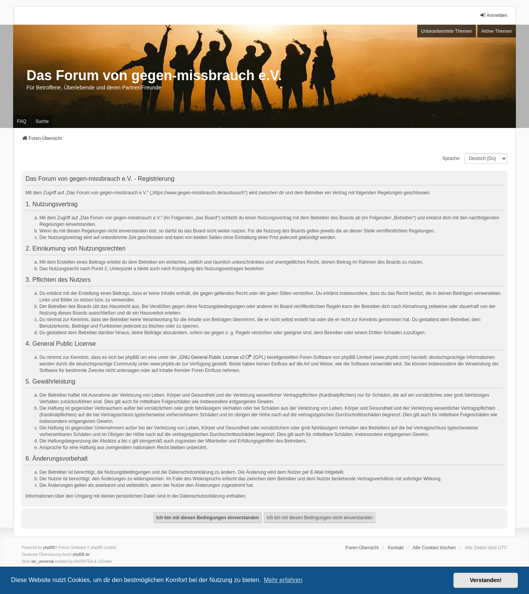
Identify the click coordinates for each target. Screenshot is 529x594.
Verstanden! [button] (486, 580)
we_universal (42, 561)
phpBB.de (81, 554)
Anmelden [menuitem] (493, 15)
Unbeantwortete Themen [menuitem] (446, 31)
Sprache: (451, 158)
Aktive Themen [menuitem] (496, 31)
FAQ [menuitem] (21, 121)
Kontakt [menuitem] (396, 547)
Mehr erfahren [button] (283, 580)
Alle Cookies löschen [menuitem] (434, 547)
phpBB (49, 547)
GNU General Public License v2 (212, 357)
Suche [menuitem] (42, 121)
